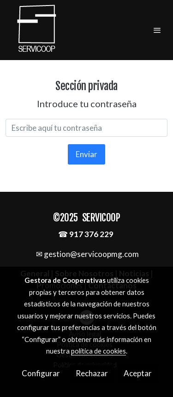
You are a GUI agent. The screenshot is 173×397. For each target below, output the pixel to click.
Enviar (86, 154)
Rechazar (92, 373)
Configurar (41, 373)
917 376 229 (91, 234)
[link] (37, 30)
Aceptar (138, 373)
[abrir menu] (157, 30)
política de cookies (98, 351)
